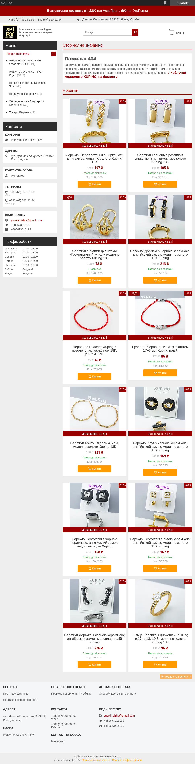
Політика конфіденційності (20, 699)
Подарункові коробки (22, 93)
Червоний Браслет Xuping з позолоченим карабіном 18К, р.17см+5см (94, 350)
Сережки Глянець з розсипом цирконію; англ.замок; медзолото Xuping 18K (160, 158)
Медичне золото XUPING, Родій (25, 73)
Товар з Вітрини (19, 112)
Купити (96, 184)
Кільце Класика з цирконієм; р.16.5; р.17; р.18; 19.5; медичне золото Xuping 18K (160, 638)
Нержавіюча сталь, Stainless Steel (27, 84)
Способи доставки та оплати (117, 693)
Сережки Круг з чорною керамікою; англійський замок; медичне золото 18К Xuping (160, 447)
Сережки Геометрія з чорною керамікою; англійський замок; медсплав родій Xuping (94, 542)
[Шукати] (135, 32)
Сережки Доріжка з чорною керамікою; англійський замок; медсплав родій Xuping (94, 638)
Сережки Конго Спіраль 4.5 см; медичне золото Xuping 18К (94, 445)
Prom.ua (116, 756)
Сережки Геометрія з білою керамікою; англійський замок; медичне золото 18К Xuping (160, 542)
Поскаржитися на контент (96, 760)
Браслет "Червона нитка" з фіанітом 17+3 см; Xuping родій (160, 348)
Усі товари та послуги (174, 676)
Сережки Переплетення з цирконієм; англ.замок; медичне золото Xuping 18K (94, 158)
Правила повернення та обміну (71, 693)
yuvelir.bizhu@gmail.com (26, 220)
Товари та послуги (17, 53)
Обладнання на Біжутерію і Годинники (26, 103)
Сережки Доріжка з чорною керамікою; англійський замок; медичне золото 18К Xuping (160, 254)
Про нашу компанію (15, 693)
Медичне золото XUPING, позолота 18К (25, 62)
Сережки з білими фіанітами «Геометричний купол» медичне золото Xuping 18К (94, 254)
